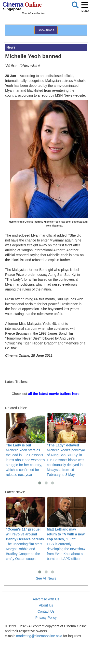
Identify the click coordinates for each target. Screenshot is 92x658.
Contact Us (46, 611)
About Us (46, 605)
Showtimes (46, 30)
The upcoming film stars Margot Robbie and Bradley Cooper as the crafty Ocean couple (25, 529)
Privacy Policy (46, 618)
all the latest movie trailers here (53, 394)
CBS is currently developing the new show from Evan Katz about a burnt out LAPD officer (66, 529)
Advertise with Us (46, 599)
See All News (46, 578)
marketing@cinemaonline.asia (39, 636)
